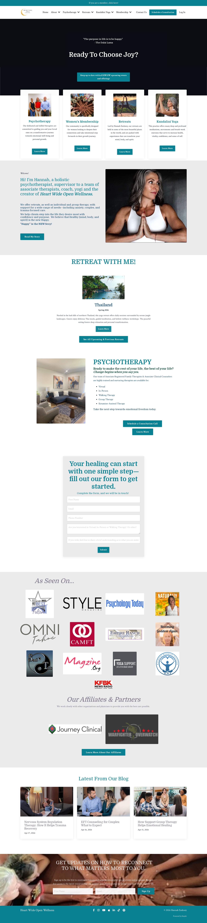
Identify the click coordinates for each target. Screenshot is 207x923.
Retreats (87, 12)
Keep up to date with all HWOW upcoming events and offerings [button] (103, 77)
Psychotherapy (71, 12)
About (55, 12)
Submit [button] (103, 549)
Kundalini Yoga (105, 12)
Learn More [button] (82, 157)
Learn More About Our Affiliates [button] (103, 752)
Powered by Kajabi (180, 916)
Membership (123, 12)
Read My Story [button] (32, 236)
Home (45, 12)
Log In (182, 12)
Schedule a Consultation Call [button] (142, 423)
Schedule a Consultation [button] (163, 12)
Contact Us (141, 12)
